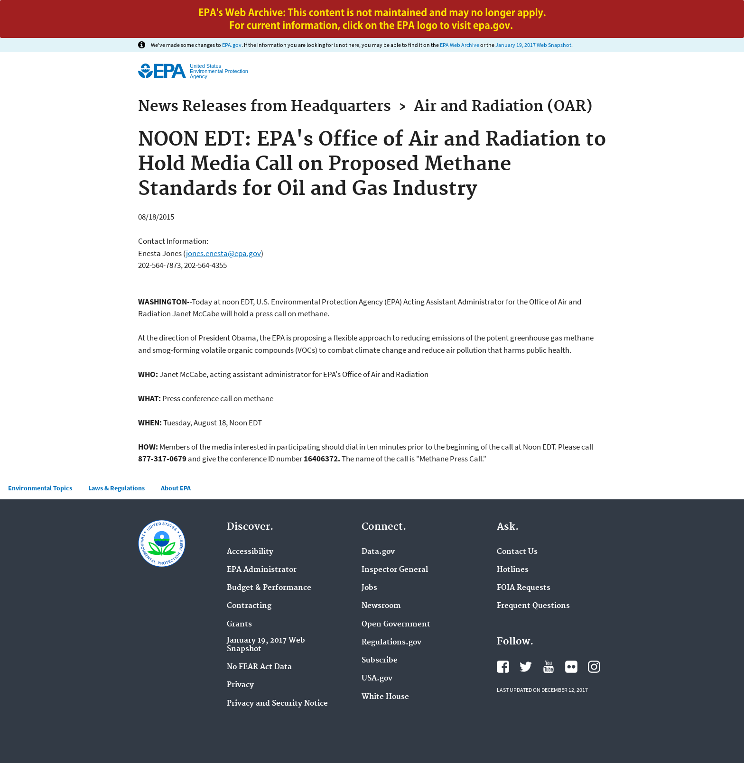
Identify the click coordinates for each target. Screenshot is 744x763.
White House (385, 697)
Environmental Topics (40, 488)
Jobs (369, 588)
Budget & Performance (269, 588)
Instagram (594, 667)
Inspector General (395, 570)
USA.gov (377, 678)
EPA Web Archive (459, 44)
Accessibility (250, 552)
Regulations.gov (391, 642)
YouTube (548, 667)
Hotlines (513, 570)
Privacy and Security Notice (277, 703)
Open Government (396, 624)
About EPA (176, 488)
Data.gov (378, 552)
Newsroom (381, 606)
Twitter (526, 667)
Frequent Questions (533, 606)
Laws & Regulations (116, 488)
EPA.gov (232, 44)
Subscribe (380, 660)
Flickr (571, 667)
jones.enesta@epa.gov (223, 253)
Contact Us (517, 552)
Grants (239, 624)
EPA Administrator (262, 570)
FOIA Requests (523, 588)
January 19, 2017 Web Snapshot (533, 44)
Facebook (503, 667)
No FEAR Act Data (259, 667)
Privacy (240, 685)
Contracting (249, 606)
